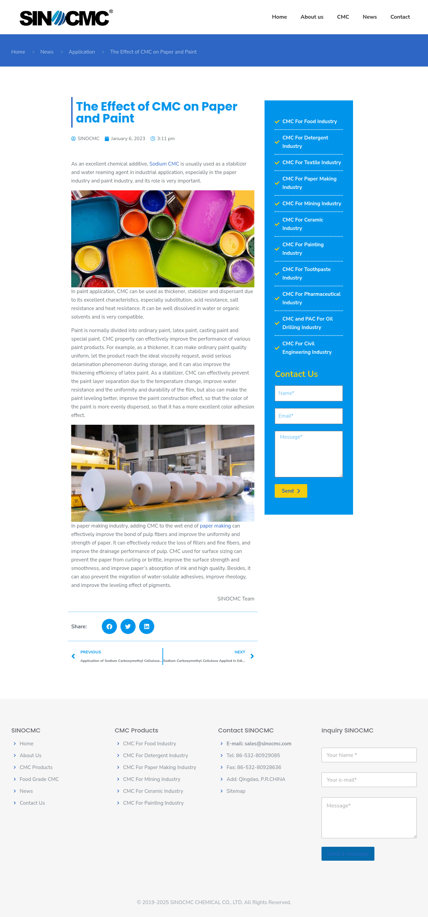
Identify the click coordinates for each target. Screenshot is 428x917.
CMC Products (36, 767)
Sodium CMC (164, 163)
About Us (30, 755)
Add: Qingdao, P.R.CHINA (256, 779)
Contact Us (32, 803)
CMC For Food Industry (149, 743)
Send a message (348, 854)
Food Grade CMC (39, 779)
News (47, 52)
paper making (215, 525)
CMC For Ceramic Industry (153, 791)
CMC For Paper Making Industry (159, 767)
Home (18, 52)
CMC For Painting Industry (153, 803)
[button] (109, 626)
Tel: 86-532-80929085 (253, 755)
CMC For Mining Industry (151, 779)
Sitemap (236, 791)
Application (82, 52)
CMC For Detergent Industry (155, 755)
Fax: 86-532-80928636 (254, 767)
